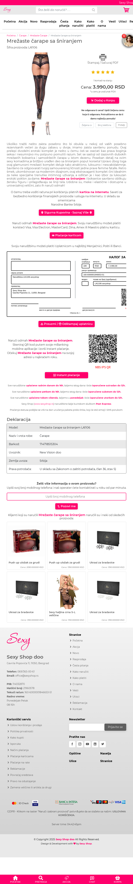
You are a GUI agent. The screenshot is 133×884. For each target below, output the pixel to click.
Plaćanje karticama (21, 756)
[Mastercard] (20, 802)
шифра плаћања (86, 260)
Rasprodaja (48, 21)
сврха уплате (17, 273)
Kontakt (77, 709)
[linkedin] (95, 744)
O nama (102, 23)
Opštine (75, 753)
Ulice (72, 761)
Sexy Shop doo (25, 657)
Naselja (105, 753)
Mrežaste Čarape (38, 35)
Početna (10, 21)
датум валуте (88, 310)
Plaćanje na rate (20, 762)
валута (96, 262)
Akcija (23, 21)
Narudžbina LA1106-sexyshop (41, 279)
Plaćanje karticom (66, 235)
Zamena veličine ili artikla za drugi (31, 787)
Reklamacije (17, 769)
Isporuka (15, 744)
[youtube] (87, 744)
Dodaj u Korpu (103, 100)
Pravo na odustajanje (23, 781)
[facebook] (72, 744)
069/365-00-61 (26, 671)
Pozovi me (66, 506)
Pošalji (121, 125)
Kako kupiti (17, 737)
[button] (15, 879)
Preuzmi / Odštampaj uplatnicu (67, 324)
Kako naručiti (77, 23)
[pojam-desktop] (63, 10)
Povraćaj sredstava (21, 775)
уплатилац (16, 259)
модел (84, 279)
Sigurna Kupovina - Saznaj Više (66, 212)
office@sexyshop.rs (26, 675)
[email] (89, 727)
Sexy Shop (85, 843)
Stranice (106, 761)
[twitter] (103, 744)
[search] (93, 10)
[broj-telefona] (105, 125)
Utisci (123, 21)
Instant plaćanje (66, 375)
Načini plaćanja (19, 750)
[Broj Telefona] (66, 496)
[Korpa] (126, 9)
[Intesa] (66, 801)
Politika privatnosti (21, 731)
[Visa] (33, 802)
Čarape (22, 35)
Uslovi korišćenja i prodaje (26, 725)
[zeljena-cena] (86, 125)
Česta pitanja (64, 23)
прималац (15, 286)
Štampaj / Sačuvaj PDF (103, 59)
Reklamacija (80, 703)
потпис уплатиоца (19, 306)
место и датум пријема (49, 310)
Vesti (112, 21)
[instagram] (80, 744)
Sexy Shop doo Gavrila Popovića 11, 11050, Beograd (41, 293)
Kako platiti (90, 23)
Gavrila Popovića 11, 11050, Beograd (28, 663)
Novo (33, 21)
